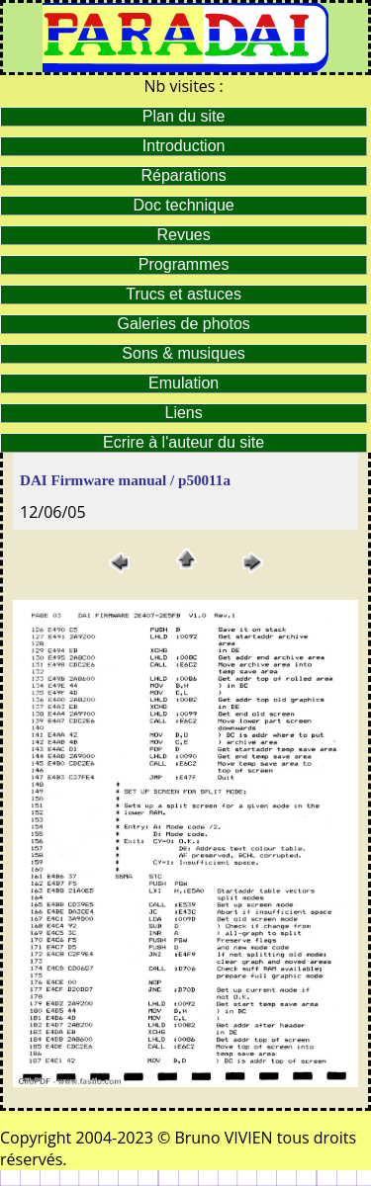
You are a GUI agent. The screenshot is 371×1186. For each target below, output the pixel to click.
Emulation (183, 383)
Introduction (184, 145)
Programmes (184, 264)
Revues (184, 234)
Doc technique (183, 205)
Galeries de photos (183, 323)
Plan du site (184, 116)
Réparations (183, 175)
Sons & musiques (183, 353)
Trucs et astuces (183, 294)
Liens (184, 412)
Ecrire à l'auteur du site (183, 442)
